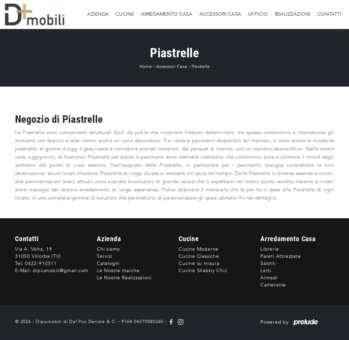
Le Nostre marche (118, 270)
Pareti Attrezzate (280, 256)
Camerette (273, 285)
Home (145, 66)
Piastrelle (201, 66)
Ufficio (258, 14)
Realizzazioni (292, 14)
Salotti (268, 263)
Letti (265, 270)
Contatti (329, 14)
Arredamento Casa (167, 14)
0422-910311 (41, 263)
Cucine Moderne (198, 249)
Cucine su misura (199, 263)
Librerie (269, 249)
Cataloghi (108, 263)
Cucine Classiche (199, 256)
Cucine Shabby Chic (203, 270)
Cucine (125, 14)
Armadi (269, 278)
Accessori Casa (220, 14)
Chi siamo (108, 249)
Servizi (104, 256)
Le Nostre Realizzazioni (124, 278)
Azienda (98, 14)
